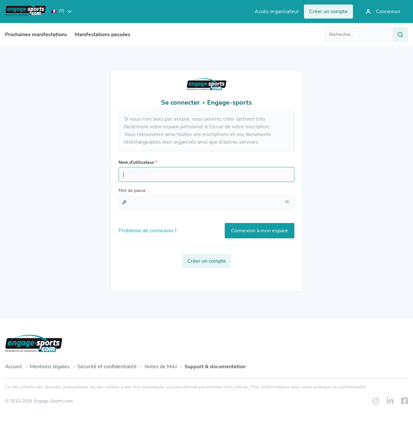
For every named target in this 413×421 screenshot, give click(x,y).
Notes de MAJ (160, 366)
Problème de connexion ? (147, 230)
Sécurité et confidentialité (107, 366)
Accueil (13, 366)
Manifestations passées (102, 34)
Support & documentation (214, 366)
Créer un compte (206, 261)
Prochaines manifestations (36, 34)
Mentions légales (50, 366)
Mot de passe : (133, 190)
